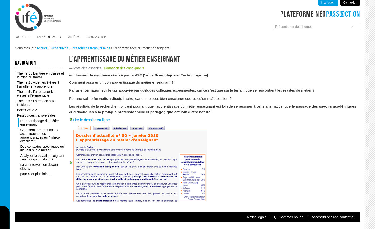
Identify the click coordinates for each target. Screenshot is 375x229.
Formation (97, 37)
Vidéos (74, 37)
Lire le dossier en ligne (91, 120)
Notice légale (256, 217)
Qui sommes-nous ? (289, 217)
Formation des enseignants (124, 68)
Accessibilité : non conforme (332, 217)
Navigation (25, 62)
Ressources (49, 37)
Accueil (23, 37)
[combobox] (316, 26)
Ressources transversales (90, 48)
